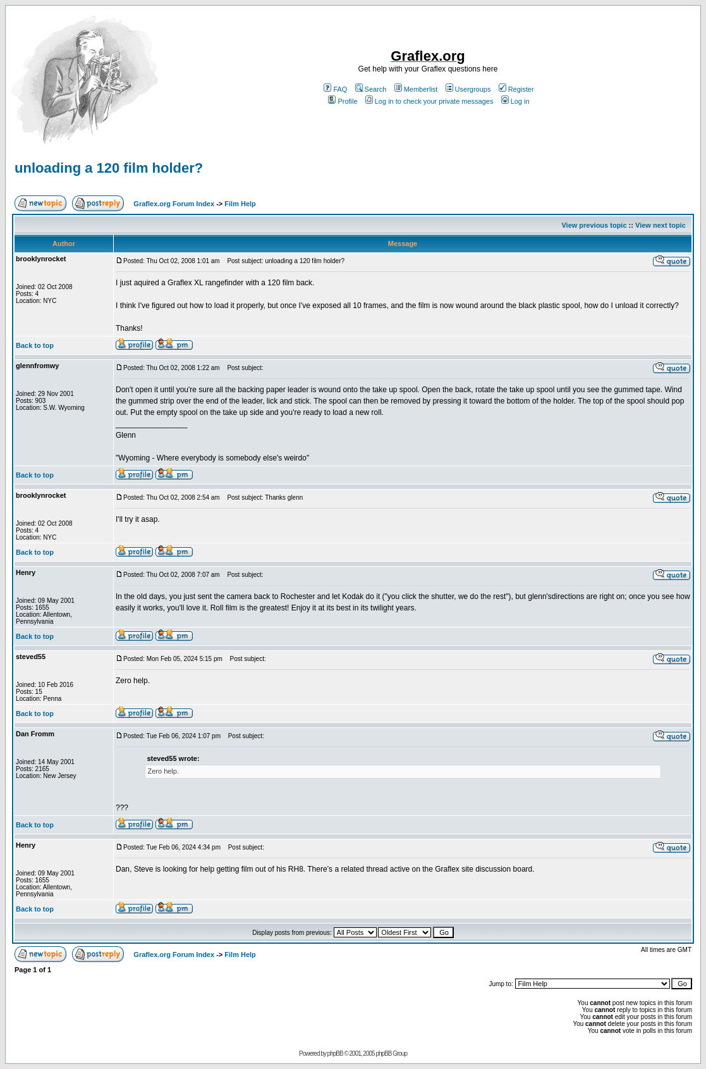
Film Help (240, 203)
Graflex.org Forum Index (173, 203)
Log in (515, 101)
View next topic (660, 225)
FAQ (335, 89)
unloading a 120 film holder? (109, 168)
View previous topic (593, 225)
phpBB (335, 1053)
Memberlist (416, 89)
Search (371, 89)
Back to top (35, 345)
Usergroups (468, 89)
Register (516, 89)
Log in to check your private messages (429, 101)
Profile (342, 101)
